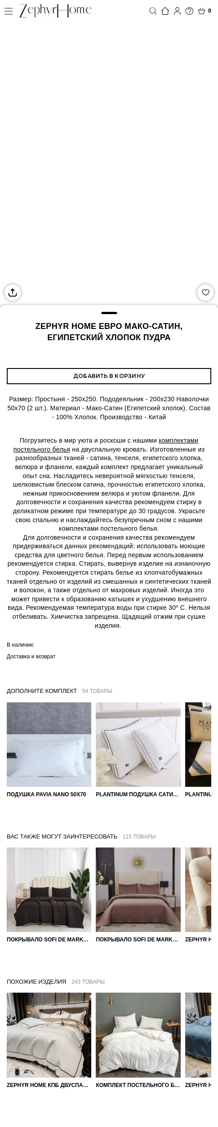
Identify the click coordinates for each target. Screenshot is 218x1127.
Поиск (153, 11)
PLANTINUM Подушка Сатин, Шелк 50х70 (138, 794)
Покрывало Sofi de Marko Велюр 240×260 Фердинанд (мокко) (138, 939)
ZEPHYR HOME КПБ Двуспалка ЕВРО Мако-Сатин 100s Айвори (49, 1085)
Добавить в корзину (109, 376)
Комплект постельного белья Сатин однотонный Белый (138, 1085)
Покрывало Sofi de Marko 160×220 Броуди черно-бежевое (49, 939)
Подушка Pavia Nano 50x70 (46, 794)
